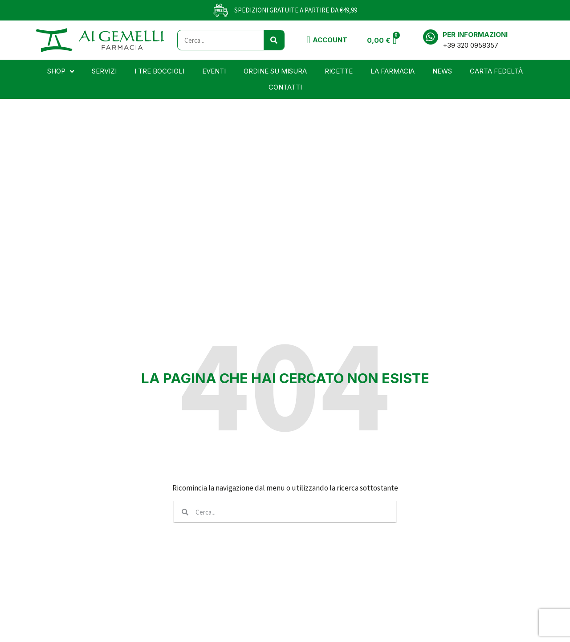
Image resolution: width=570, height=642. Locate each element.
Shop (60, 71)
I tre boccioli (159, 71)
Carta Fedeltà (496, 71)
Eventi (214, 71)
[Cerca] (274, 40)
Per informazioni (475, 34)
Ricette (339, 71)
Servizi (104, 71)
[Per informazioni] (430, 37)
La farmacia (392, 71)
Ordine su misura (275, 71)
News (442, 71)
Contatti (285, 87)
